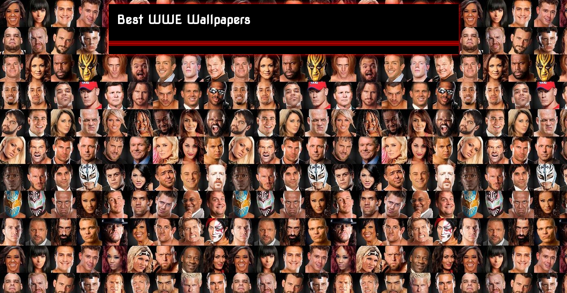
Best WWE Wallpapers (183, 19)
